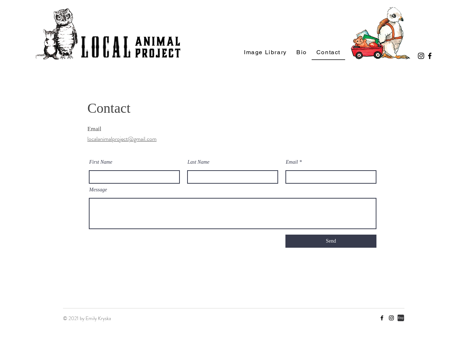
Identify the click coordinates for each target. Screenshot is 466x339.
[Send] (330, 241)
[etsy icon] (401, 318)
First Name (100, 162)
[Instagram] (421, 56)
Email (292, 162)
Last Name (198, 162)
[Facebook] (430, 56)
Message (98, 189)
